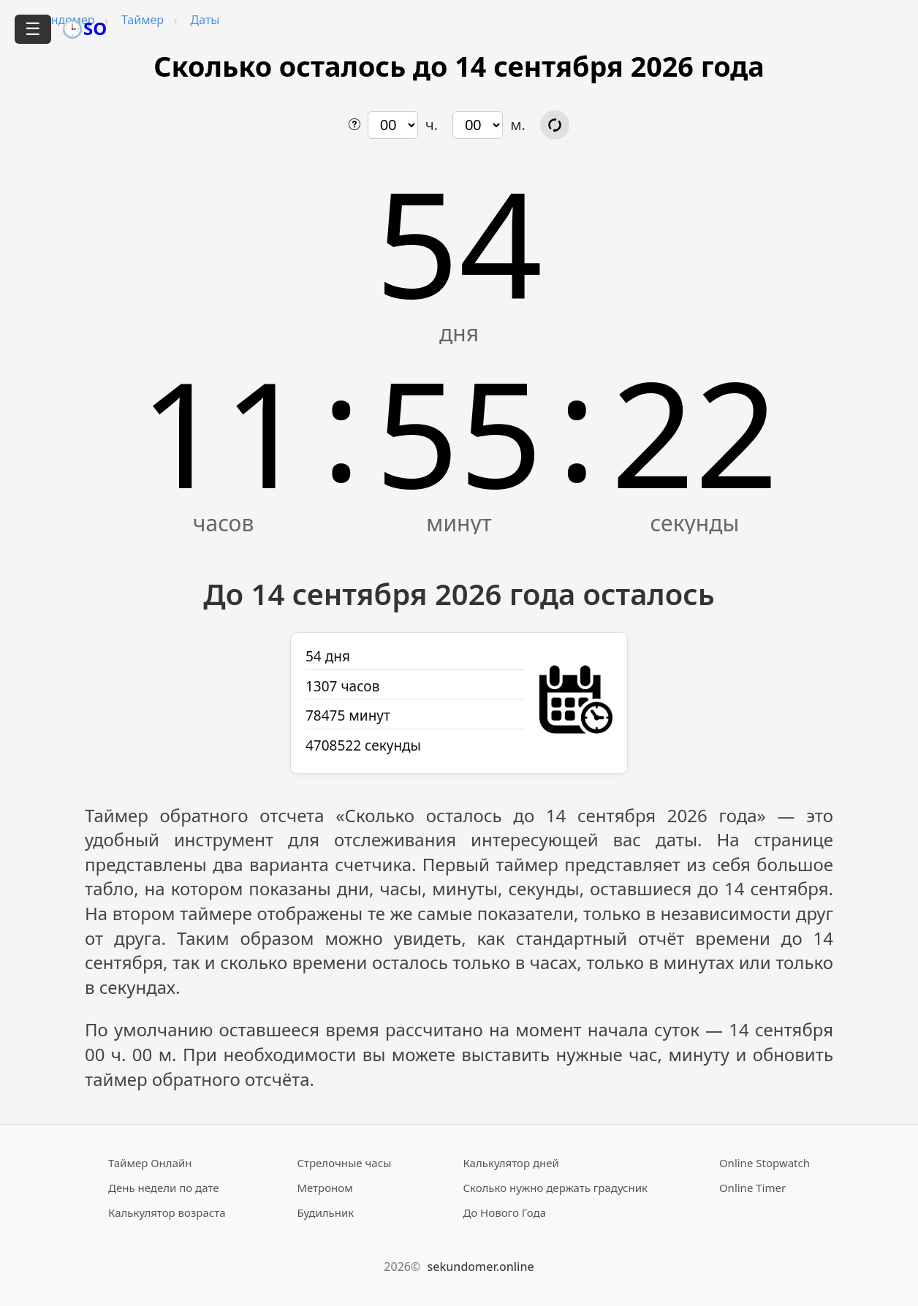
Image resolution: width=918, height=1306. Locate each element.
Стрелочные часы (344, 1162)
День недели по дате (163, 1187)
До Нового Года (504, 1212)
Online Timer (752, 1187)
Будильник (325, 1212)
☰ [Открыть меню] (33, 29)
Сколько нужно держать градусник (555, 1187)
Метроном (324, 1187)
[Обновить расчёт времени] (554, 125)
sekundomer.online (480, 1266)
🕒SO (84, 28)
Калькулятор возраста (166, 1212)
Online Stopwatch (764, 1162)
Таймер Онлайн (150, 1162)
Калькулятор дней (511, 1162)
